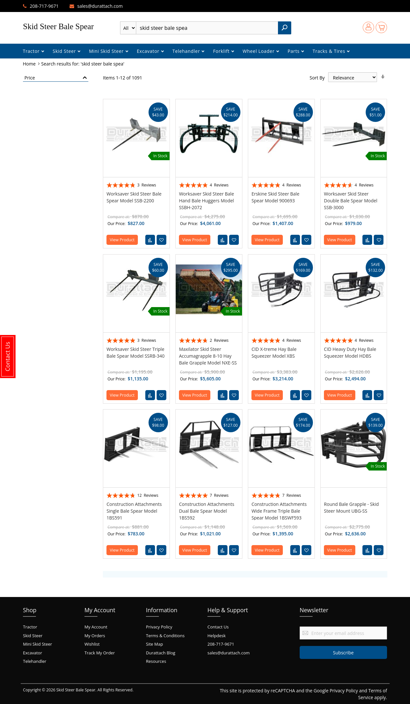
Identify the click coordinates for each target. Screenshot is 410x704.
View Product (122, 240)
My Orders (94, 635)
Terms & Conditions (165, 635)
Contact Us (218, 627)
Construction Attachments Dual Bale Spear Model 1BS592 (206, 511)
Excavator (149, 51)
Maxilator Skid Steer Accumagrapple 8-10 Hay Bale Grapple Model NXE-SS (208, 356)
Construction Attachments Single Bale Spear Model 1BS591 (134, 511)
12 (147, 495)
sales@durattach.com (100, 6)
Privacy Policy (159, 627)
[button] (161, 240)
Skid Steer (65, 51)
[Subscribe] (343, 652)
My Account (95, 627)
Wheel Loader (259, 51)
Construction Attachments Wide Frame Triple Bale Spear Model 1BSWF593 (279, 511)
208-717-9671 (44, 6)
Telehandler (187, 51)
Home (30, 64)
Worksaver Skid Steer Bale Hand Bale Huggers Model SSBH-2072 (206, 200)
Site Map (154, 644)
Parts (294, 51)
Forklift (222, 51)
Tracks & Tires (330, 51)
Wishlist (92, 644)
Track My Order (99, 653)
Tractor (32, 51)
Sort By (317, 78)
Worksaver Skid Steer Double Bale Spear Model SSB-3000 (350, 200)
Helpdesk (216, 635)
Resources (156, 661)
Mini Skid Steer (107, 51)
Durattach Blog (160, 653)
